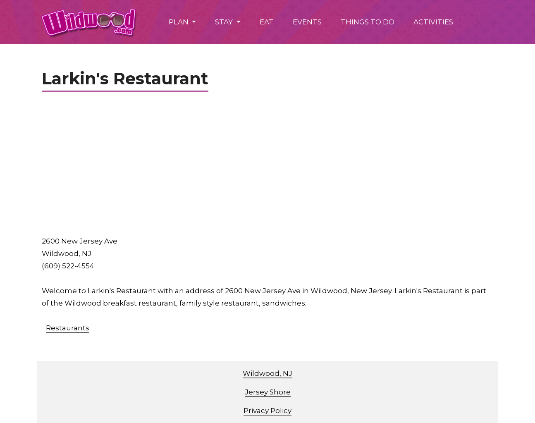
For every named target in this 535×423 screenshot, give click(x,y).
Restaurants (67, 328)
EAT (267, 22)
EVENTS (307, 22)
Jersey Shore (268, 392)
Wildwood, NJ (267, 373)
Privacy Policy (267, 410)
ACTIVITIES (433, 22)
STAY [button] (224, 22)
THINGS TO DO (367, 22)
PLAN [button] (179, 22)
